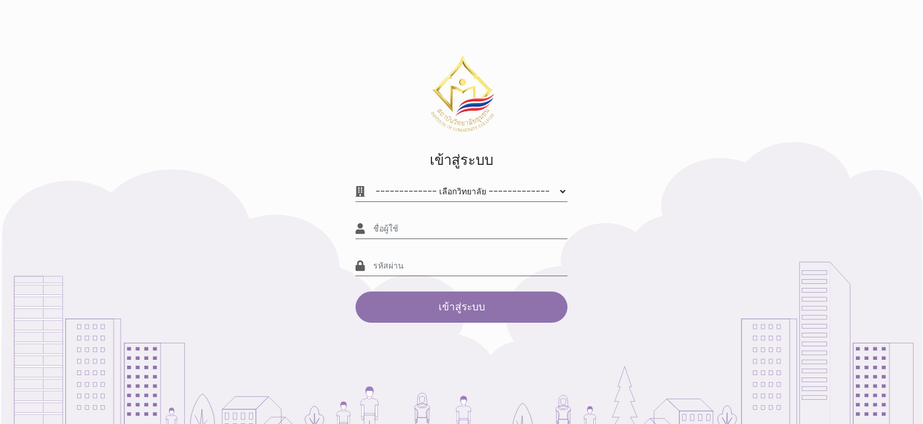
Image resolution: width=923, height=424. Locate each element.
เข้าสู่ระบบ (462, 307)
